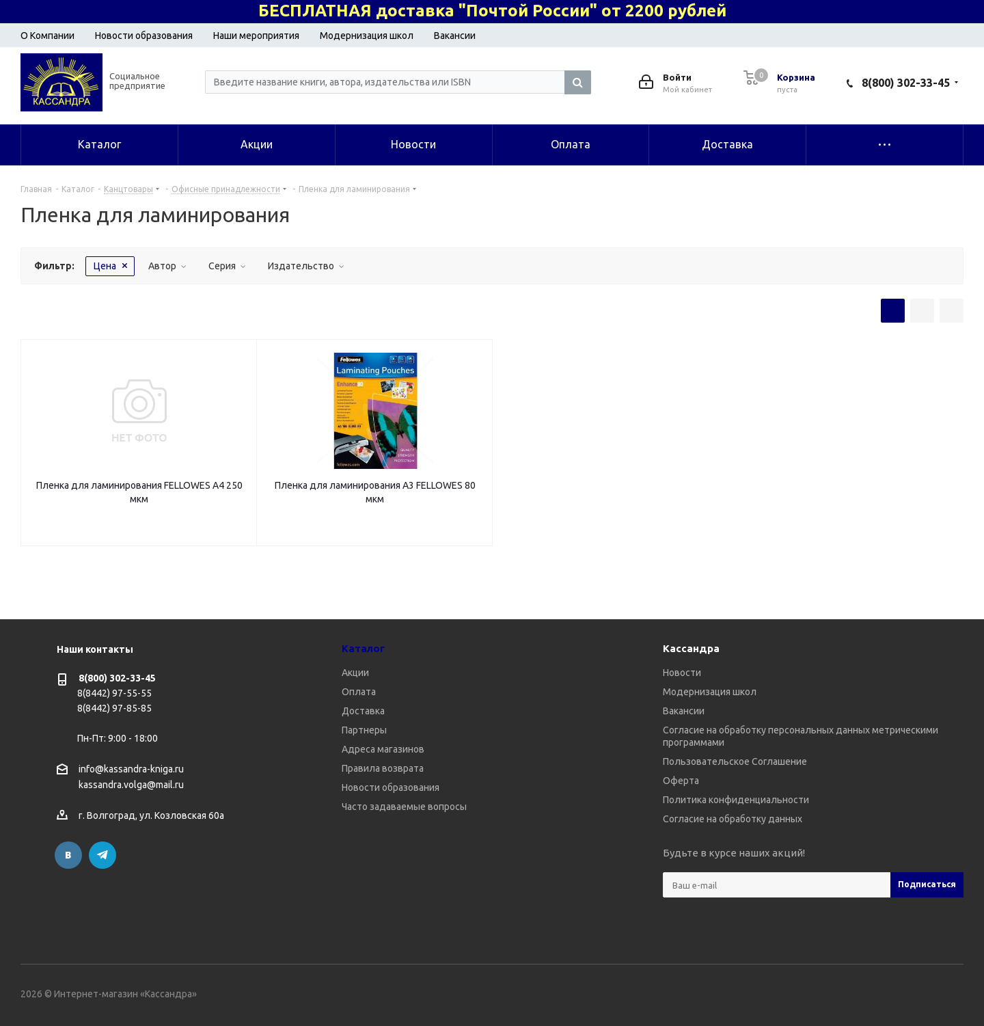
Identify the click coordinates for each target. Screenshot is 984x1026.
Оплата (359, 691)
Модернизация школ (366, 35)
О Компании (47, 35)
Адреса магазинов (383, 749)
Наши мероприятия (256, 35)
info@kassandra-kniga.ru (131, 769)
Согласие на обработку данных (732, 818)
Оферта (681, 780)
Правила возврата (383, 768)
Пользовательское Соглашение (735, 761)
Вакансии (455, 35)
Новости (682, 672)
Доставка (363, 710)
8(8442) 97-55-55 (114, 693)
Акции (355, 672)
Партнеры (364, 730)
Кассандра (691, 648)
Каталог (363, 648)
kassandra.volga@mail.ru (131, 785)
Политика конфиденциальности (736, 799)
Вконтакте (68, 855)
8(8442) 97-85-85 (114, 708)
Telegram (102, 855)
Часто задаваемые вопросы (404, 806)
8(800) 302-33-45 (906, 83)
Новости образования (144, 35)
